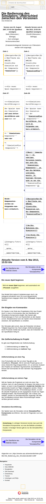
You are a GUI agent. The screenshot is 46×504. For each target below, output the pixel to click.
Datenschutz (19, 500)
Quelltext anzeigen (33, 32)
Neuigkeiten (8, 469)
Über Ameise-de (29, 500)
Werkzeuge (43, 7)
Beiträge (12, 37)
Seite (7, 7)
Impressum (39, 500)
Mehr (12, 7)
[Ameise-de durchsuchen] (21, 2)
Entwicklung (8, 473)
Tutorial (7, 476)
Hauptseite (8, 464)
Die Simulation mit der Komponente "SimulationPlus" (33, 269)
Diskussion (14, 34)
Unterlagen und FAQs (11, 478)
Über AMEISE (9, 467)
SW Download (9, 471)
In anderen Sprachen (41, 7)
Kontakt (7, 480)
